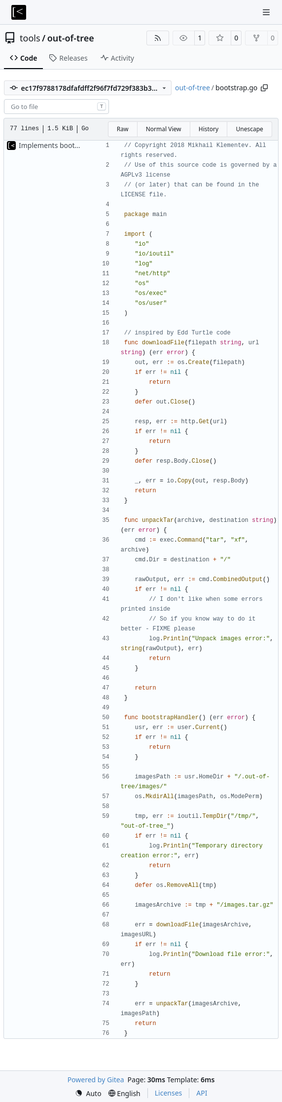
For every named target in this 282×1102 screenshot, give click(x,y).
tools (30, 38)
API (201, 1093)
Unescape (249, 129)
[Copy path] (264, 87)
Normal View (163, 129)
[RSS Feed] (157, 38)
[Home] (19, 12)
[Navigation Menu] (267, 12)
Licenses (168, 1093)
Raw (123, 129)
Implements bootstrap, (57, 145)
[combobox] (56, 106)
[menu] (88, 1093)
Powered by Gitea (96, 1079)
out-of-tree (70, 38)
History (208, 129)
